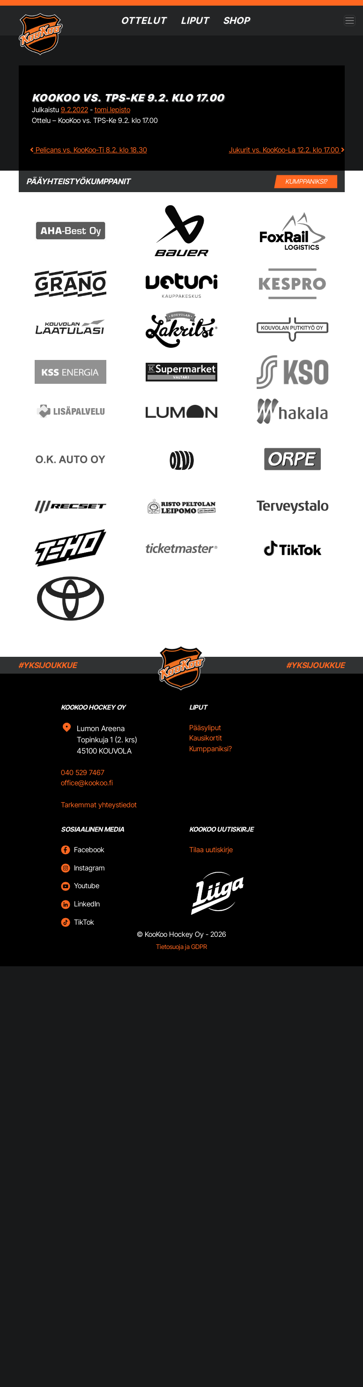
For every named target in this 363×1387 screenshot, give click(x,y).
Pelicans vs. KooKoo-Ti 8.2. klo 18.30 (88, 149)
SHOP (237, 20)
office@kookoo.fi (87, 795)
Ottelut (143, 20)
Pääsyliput (205, 739)
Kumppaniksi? (210, 760)
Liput (195, 20)
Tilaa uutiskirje (211, 861)
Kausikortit (205, 750)
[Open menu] (350, 21)
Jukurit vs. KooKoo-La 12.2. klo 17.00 (287, 149)
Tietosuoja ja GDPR (181, 959)
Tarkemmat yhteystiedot (99, 816)
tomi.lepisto (112, 109)
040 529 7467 (82, 784)
